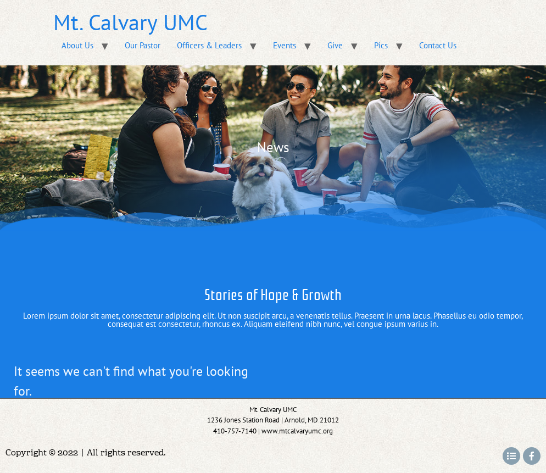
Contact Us (437, 45)
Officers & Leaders (209, 45)
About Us (77, 45)
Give (335, 45)
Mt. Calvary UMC (130, 22)
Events (284, 45)
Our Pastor (142, 45)
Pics (381, 45)
